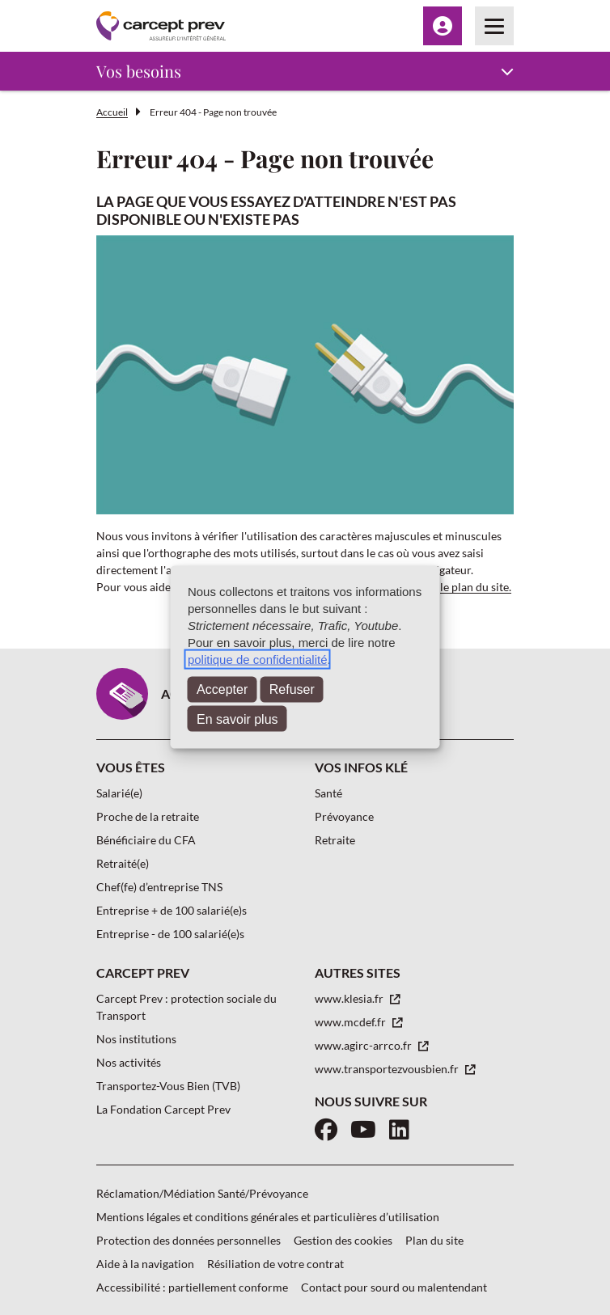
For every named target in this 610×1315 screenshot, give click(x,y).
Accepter (222, 689)
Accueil (112, 112)
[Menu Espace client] (442, 25)
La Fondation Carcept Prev (163, 1109)
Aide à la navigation (145, 1264)
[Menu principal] (494, 25)
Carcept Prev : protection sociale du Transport (186, 1007)
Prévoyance (344, 816)
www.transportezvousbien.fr (388, 1069)
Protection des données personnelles (188, 1240)
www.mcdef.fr (351, 1022)
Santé (328, 793)
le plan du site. (475, 587)
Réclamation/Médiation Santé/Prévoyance (202, 1193)
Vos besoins (138, 71)
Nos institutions (136, 1039)
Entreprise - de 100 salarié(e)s (170, 934)
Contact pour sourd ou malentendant (394, 1287)
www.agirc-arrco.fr (364, 1045)
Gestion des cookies (343, 1240)
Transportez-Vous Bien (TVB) (168, 1086)
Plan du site (434, 1240)
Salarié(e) (119, 793)
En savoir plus (237, 718)
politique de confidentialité (258, 659)
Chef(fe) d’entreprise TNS (159, 887)
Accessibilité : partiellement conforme (192, 1287)
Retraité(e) (122, 863)
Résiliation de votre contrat (275, 1264)
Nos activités (128, 1062)
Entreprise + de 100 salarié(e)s (171, 910)
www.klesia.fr (350, 998)
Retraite (335, 840)
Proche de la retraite (147, 816)
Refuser (292, 689)
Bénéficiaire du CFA (146, 840)
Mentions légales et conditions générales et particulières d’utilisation (267, 1217)
